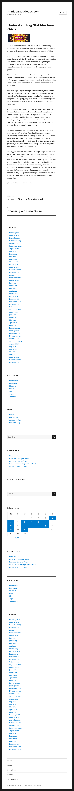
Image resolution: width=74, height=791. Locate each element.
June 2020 (13, 349)
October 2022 (14, 275)
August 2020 (14, 344)
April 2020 (13, 354)
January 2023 (14, 267)
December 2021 (15, 302)
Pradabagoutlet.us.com (23, 11)
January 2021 (14, 331)
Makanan (12, 386)
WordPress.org (14, 423)
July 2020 (12, 346)
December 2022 (15, 270)
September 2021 (15, 309)
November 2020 (15, 336)
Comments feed (15, 420)
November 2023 (15, 241)
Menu (62, 13)
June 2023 (13, 254)
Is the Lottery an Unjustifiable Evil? (22, 464)
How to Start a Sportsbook (19, 458)
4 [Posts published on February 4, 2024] (52, 518)
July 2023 (12, 251)
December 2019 (15, 360)
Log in (11, 415)
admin (12, 183)
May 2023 (13, 257)
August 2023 (14, 249)
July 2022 (12, 283)
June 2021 (13, 317)
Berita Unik (13, 381)
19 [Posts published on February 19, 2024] (11, 530)
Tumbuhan (13, 396)
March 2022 (13, 294)
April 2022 (13, 291)
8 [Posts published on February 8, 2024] (31, 522)
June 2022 (13, 286)
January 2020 (14, 357)
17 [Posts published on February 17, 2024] (45, 526)
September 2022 (15, 278)
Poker (30, 183)
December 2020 (15, 333)
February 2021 (14, 328)
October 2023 (14, 243)
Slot (10, 391)
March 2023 (13, 262)
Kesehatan (13, 383)
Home (9, 761)
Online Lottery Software (18, 466)
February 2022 (14, 296)
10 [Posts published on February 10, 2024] (45, 522)
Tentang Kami (12, 779)
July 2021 (12, 315)
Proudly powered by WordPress (32, 785)
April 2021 (13, 323)
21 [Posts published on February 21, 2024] (25, 530)
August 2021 (13, 312)
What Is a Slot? (14, 456)
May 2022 (13, 288)
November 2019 (15, 362)
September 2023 (15, 246)
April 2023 (13, 259)
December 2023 (15, 238)
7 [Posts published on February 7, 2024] (24, 522)
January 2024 (14, 235)
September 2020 (15, 341)
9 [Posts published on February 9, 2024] (38, 522)
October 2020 (14, 339)
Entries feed (13, 417)
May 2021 (12, 320)
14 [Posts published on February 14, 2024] (25, 526)
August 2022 (14, 280)
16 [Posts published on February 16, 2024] (38, 526)
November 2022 (15, 272)
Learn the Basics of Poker (18, 461)
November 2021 (15, 304)
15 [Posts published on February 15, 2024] (31, 526)
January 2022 (14, 299)
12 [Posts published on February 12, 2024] (11, 526)
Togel (11, 394)
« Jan (17, 538)
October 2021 (14, 307)
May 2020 (13, 352)
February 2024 (14, 233)
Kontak (10, 775)
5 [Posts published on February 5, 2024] (10, 522)
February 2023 (14, 264)
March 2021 (13, 325)
